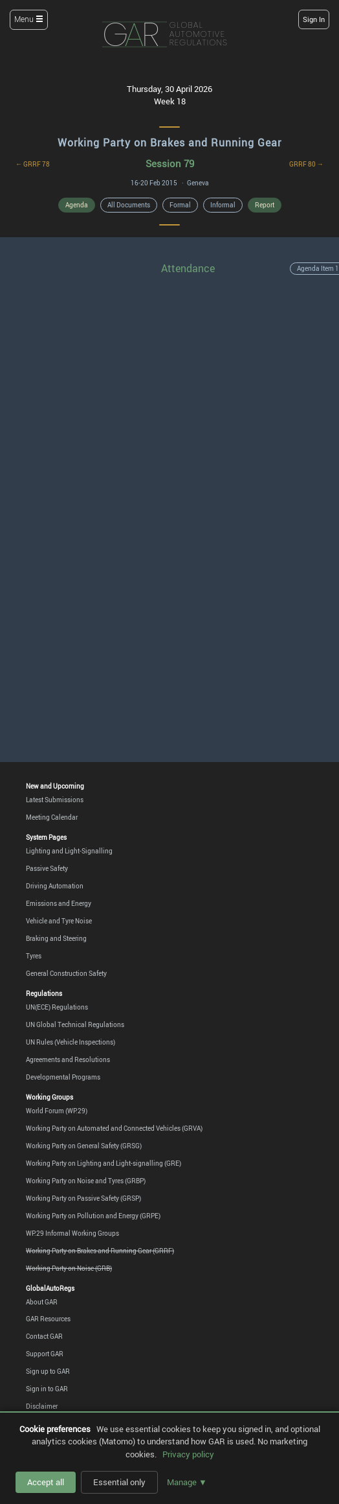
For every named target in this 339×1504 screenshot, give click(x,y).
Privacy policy (188, 1454)
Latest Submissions (54, 799)
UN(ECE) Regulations (57, 1007)
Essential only (119, 1482)
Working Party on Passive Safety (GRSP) (83, 1198)
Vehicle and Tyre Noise (59, 920)
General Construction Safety (66, 973)
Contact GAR (44, 1336)
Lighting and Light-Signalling (69, 850)
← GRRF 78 (33, 163)
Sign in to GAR (47, 1388)
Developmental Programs (63, 1077)
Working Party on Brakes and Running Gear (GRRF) (100, 1250)
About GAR (42, 1301)
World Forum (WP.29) (56, 1110)
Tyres (33, 955)
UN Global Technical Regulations (75, 1024)
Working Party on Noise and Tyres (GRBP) (86, 1180)
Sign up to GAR (48, 1371)
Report (264, 204)
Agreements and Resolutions (68, 1059)
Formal (180, 204)
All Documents (128, 204)
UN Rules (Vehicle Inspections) (70, 1042)
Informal (222, 204)
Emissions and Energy (58, 903)
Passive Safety (47, 868)
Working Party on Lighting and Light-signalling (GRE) (103, 1163)
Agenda (76, 204)
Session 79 (170, 163)
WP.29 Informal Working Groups (72, 1233)
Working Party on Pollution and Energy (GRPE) (93, 1215)
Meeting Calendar (52, 817)
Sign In (314, 19)
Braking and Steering (56, 938)
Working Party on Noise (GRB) (69, 1268)
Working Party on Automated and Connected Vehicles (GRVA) (114, 1128)
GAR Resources (48, 1318)
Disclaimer (42, 1406)
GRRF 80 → (306, 163)
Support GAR (44, 1353)
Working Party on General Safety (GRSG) (84, 1145)
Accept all (45, 1482)
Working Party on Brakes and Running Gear (169, 142)
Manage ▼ (187, 1482)
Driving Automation (54, 885)
